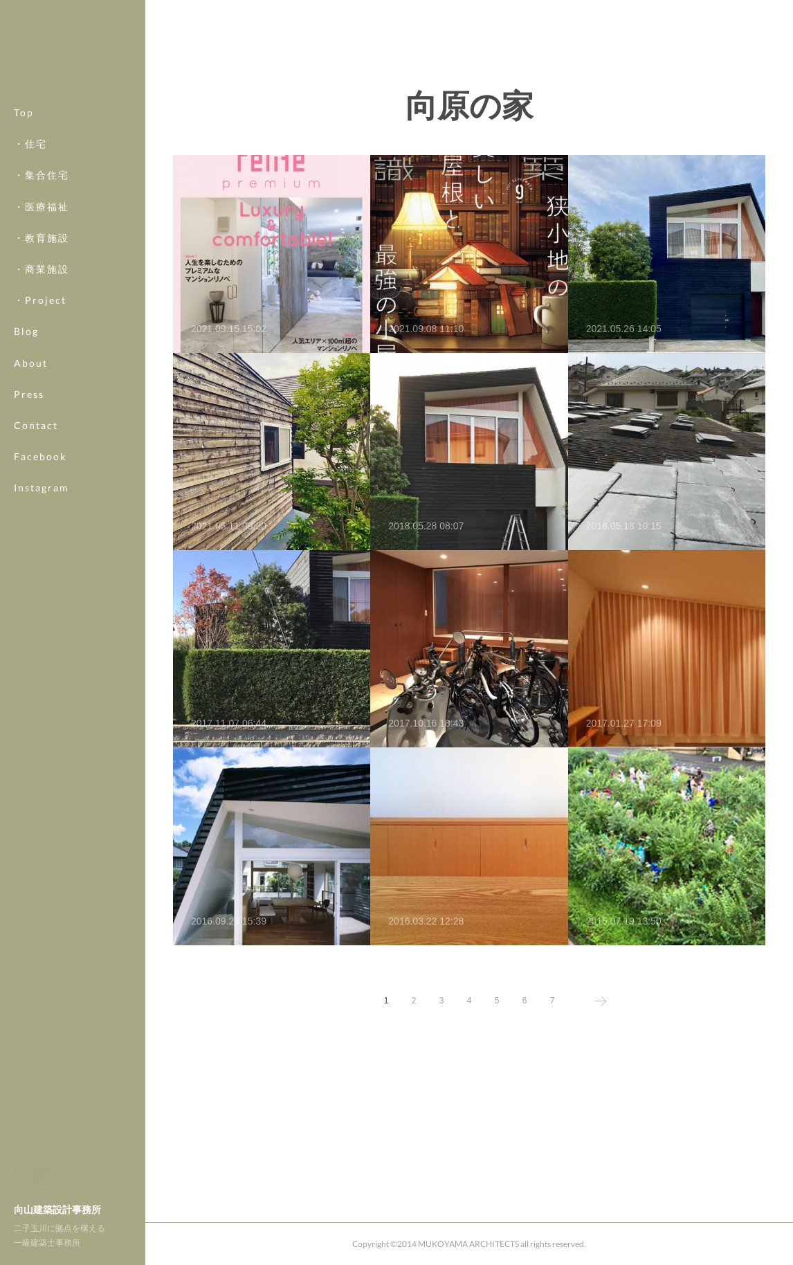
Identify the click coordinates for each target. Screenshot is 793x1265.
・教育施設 (41, 238)
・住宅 (30, 143)
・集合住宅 (41, 175)
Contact (36, 425)
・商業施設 (41, 269)
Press (29, 394)
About (31, 363)
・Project (40, 300)
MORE (31, 456)
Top (24, 112)
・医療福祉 (41, 206)
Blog (26, 331)
